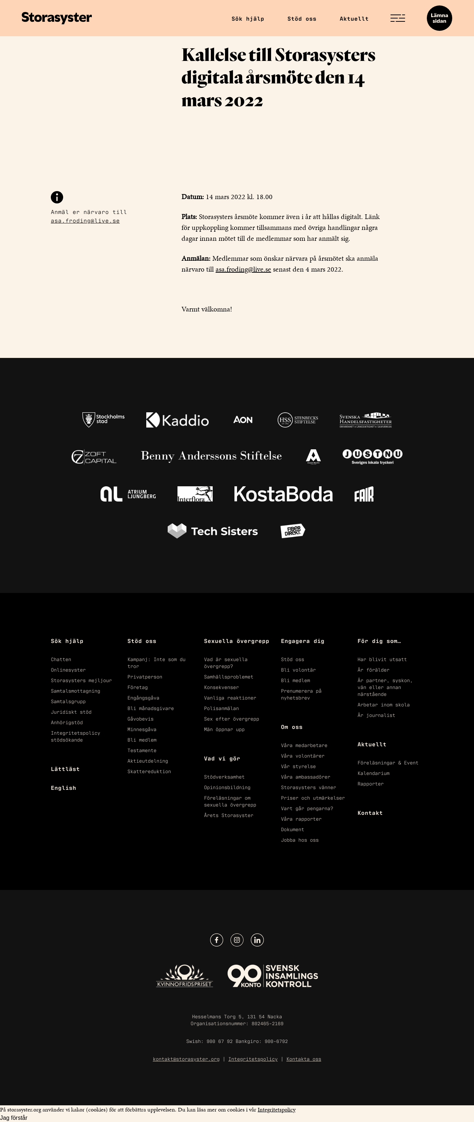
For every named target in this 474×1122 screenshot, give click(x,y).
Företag (137, 686)
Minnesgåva (141, 728)
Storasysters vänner (308, 786)
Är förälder (373, 669)
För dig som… (379, 640)
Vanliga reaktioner (230, 697)
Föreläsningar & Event (387, 762)
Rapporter (370, 783)
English (63, 787)
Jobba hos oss (300, 839)
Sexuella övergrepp (236, 640)
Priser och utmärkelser (313, 797)
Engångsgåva (143, 697)
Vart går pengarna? (307, 807)
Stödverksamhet (224, 776)
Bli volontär (298, 669)
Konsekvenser (221, 686)
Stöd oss (301, 18)
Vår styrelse (298, 765)
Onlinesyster (68, 669)
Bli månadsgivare (150, 707)
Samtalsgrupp (68, 700)
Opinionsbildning (227, 786)
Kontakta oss (303, 1058)
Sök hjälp (248, 18)
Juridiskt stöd (71, 711)
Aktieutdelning (147, 760)
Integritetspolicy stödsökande (75, 736)
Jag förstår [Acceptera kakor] (14, 1118)
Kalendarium (373, 772)
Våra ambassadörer (305, 776)
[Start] (57, 18)
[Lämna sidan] (439, 18)
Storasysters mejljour (81, 679)
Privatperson (144, 676)
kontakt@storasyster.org (186, 1058)
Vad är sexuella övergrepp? (226, 662)
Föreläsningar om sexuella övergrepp (230, 801)
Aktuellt (354, 18)
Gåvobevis (140, 718)
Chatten (61, 658)
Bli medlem (141, 739)
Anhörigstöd (67, 721)
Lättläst (65, 768)
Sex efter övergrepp (231, 718)
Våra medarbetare (304, 744)
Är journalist (376, 714)
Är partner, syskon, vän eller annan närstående (385, 686)
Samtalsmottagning (75, 690)
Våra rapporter (301, 818)
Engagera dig (302, 640)
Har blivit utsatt (382, 658)
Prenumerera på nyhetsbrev (301, 694)
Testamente (141, 749)
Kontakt (370, 812)
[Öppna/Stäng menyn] (398, 18)
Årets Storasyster (228, 814)
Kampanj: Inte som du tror (156, 662)
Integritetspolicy (253, 1058)
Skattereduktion (149, 770)
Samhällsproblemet (228, 676)
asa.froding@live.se (85, 220)
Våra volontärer (302, 755)
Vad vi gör (222, 758)
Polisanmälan (221, 707)
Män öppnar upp (224, 728)
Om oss (292, 726)
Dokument (292, 828)
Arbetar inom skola (383, 704)
